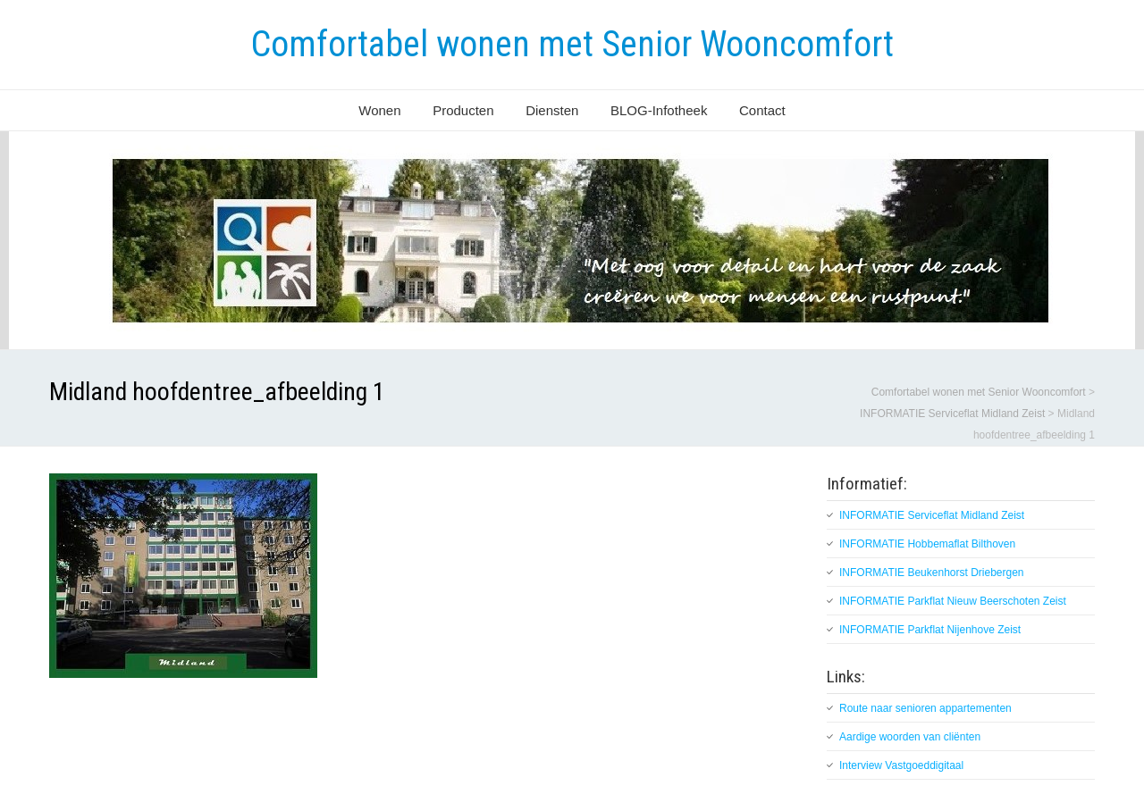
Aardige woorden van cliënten (909, 737)
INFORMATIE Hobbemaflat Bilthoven (927, 544)
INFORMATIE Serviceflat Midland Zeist (931, 515)
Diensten (552, 110)
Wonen (379, 110)
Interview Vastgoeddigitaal (901, 765)
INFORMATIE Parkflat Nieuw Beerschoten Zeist (952, 601)
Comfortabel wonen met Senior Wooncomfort (572, 44)
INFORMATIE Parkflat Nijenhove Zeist (930, 629)
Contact (762, 110)
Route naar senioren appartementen (925, 708)
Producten (463, 110)
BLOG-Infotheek (658, 110)
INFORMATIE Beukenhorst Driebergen (931, 572)
